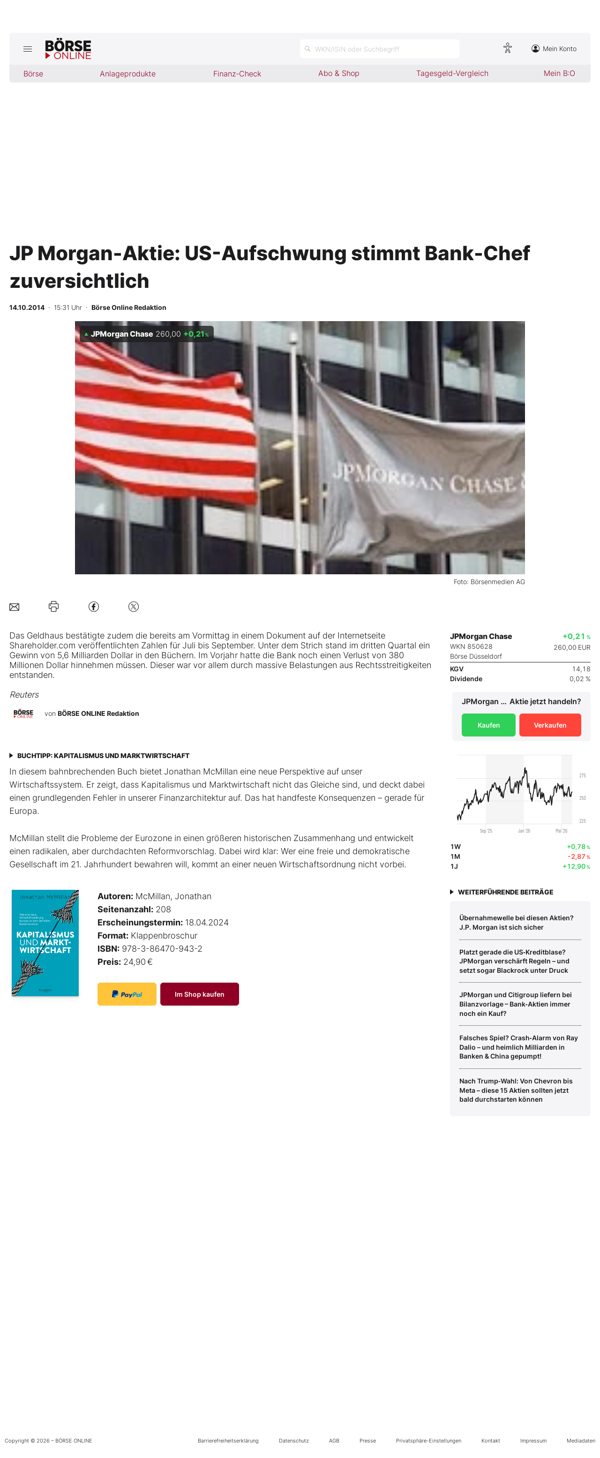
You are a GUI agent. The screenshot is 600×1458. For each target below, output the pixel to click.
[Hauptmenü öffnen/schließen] (27, 49)
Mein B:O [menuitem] (559, 73)
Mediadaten (581, 1440)
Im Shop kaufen (200, 994)
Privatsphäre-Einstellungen (428, 1440)
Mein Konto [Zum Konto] (554, 49)
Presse (368, 1440)
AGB (334, 1440)
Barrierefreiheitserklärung (228, 1440)
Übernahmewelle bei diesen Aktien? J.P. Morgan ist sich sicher (516, 922)
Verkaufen (550, 725)
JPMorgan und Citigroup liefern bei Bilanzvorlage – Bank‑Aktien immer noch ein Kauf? (515, 1004)
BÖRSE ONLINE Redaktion (98, 713)
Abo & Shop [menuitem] (339, 73)
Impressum (533, 1440)
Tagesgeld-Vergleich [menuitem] (452, 73)
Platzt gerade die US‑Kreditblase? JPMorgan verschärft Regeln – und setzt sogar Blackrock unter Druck (514, 961)
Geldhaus (45, 635)
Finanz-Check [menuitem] (237, 73)
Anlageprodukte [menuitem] (128, 73)
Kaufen (489, 725)
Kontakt (490, 1440)
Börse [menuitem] (33, 73)
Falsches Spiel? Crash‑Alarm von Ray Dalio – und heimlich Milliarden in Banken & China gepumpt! (518, 1047)
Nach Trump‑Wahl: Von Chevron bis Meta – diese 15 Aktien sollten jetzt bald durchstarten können (516, 1090)
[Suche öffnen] (379, 48)
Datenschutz (294, 1440)
